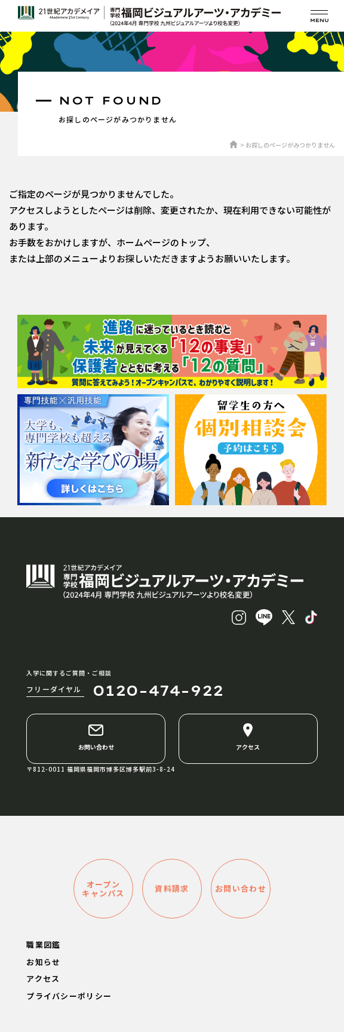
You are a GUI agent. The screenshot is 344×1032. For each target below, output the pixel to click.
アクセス (248, 737)
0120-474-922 (158, 690)
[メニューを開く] (319, 16)
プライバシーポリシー (69, 996)
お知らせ (43, 962)
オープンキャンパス (103, 889)
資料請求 (172, 888)
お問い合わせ (96, 737)
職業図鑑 (43, 944)
